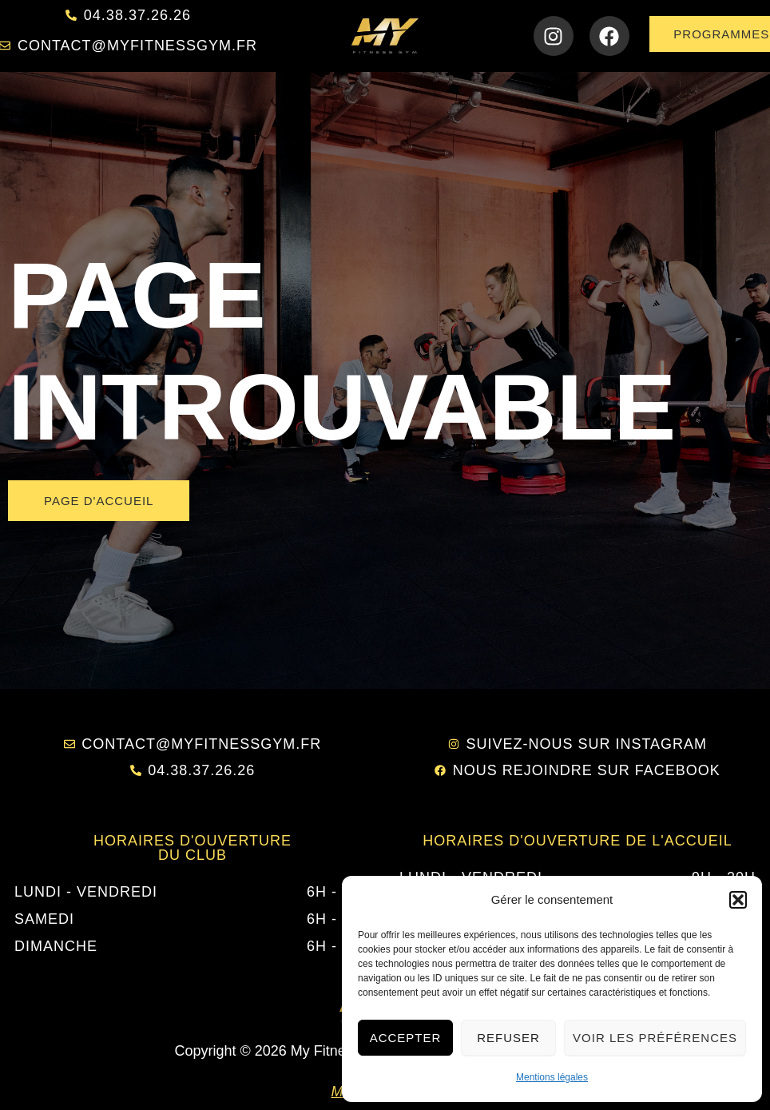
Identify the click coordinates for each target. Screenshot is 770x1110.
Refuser (508, 1037)
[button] (738, 900)
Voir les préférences (655, 1037)
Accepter (406, 1037)
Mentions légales (552, 1077)
